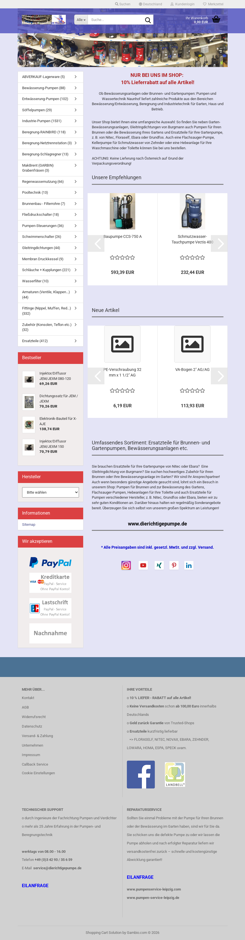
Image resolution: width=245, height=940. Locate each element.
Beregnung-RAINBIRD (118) (44, 132)
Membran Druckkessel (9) (43, 259)
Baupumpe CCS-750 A (122, 236)
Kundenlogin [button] (183, 4)
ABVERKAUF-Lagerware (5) (43, 77)
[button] (150, 4)
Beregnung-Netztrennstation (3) (47, 143)
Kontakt (28, 698)
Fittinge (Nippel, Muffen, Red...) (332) (46, 311)
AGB (25, 707)
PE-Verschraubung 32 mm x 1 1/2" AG (122, 372)
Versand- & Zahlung (37, 736)
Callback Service (35, 764)
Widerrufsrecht (34, 717)
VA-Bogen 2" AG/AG (192, 369)
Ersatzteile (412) (35, 341)
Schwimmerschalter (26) (41, 237)
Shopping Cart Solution (104, 932)
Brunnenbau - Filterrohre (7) (43, 204)
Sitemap (28, 524)
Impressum (31, 755)
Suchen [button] (122, 4)
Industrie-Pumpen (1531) (42, 121)
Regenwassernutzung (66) (43, 181)
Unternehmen (32, 745)
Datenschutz (32, 726)
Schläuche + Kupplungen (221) (46, 270)
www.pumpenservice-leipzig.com (154, 889)
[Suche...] (81, 20)
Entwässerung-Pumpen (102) (45, 99)
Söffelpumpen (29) (37, 110)
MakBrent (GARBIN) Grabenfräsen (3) (38, 168)
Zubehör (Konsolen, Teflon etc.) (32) (47, 327)
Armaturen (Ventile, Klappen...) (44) (46, 294)
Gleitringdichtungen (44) (41, 248)
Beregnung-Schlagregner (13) (45, 154)
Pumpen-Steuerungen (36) (43, 226)
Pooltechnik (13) (35, 192)
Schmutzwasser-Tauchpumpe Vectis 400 (192, 239)
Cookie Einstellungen (38, 773)
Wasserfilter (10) (35, 281)
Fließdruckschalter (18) (40, 214)
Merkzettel (213, 4)
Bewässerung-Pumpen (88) (44, 88)
